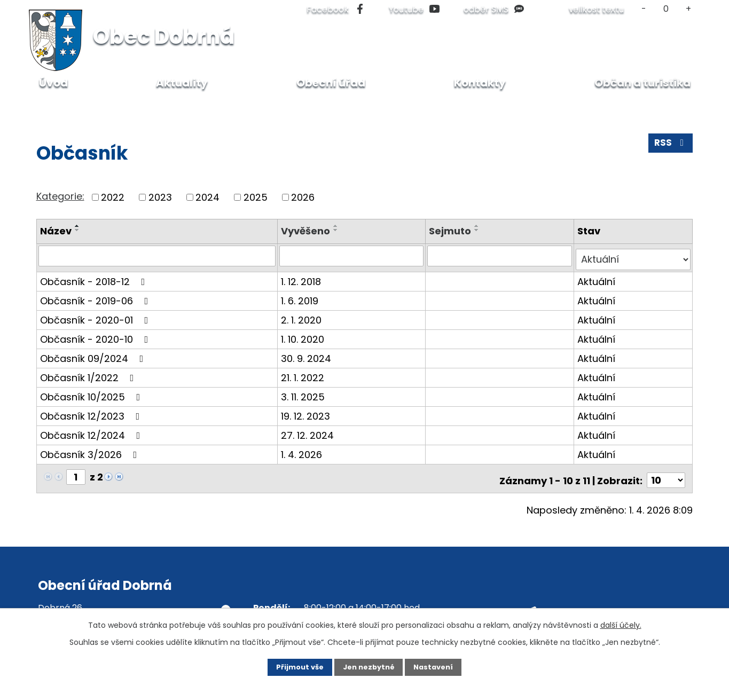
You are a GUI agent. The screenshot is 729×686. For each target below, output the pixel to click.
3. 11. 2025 (304, 392)
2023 (160, 197)
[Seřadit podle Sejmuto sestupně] (478, 230)
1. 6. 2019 (301, 296)
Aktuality (182, 82)
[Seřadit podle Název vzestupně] (77, 226)
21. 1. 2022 (304, 373)
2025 (256, 197)
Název (56, 231)
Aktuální (597, 277)
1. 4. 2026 (303, 450)
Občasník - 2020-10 (96, 335)
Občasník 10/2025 (92, 392)
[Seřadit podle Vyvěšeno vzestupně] (337, 226)
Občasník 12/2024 (92, 431)
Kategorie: (60, 196)
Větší (688, 9)
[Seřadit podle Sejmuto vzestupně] (478, 226)
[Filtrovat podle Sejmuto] (500, 256)
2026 (303, 197)
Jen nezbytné (369, 666)
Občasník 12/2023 (92, 412)
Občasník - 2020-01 (96, 315)
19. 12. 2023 (307, 412)
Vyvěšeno (307, 231)
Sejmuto (451, 231)
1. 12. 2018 (303, 277)
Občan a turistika (110, 106)
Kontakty (480, 82)
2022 (112, 197)
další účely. (620, 623)
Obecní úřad (330, 82)
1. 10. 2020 (304, 335)
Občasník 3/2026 (91, 450)
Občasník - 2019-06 (96, 296)
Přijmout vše (290, 666)
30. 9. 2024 (308, 354)
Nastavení (442, 666)
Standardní (666, 9)
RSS (669, 146)
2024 (207, 197)
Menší (644, 9)
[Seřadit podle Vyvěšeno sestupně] (337, 230)
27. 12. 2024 (309, 431)
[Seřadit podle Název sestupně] (77, 230)
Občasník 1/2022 (89, 373)
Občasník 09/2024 (94, 354)
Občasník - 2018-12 (95, 277)
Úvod (47, 106)
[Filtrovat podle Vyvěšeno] (353, 256)
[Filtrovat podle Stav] (633, 256)
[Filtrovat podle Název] (157, 256)
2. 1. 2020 (303, 315)
